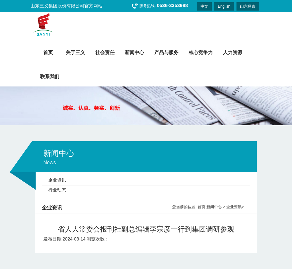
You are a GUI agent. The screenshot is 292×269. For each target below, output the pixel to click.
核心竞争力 (201, 52)
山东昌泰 (247, 6)
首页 (201, 207)
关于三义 (75, 52)
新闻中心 (134, 52)
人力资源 (232, 52)
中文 (204, 6)
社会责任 (105, 52)
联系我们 (49, 76)
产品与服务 (166, 52)
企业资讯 (57, 180)
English (224, 6)
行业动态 (57, 189)
